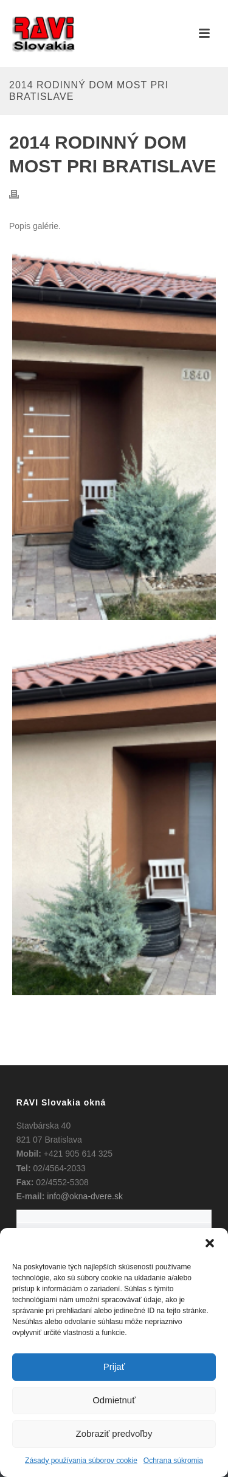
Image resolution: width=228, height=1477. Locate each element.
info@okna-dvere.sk (85, 1196)
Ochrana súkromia (173, 1460)
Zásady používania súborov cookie (81, 1460)
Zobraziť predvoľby (114, 1433)
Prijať (114, 1366)
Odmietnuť (114, 1400)
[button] (210, 1243)
